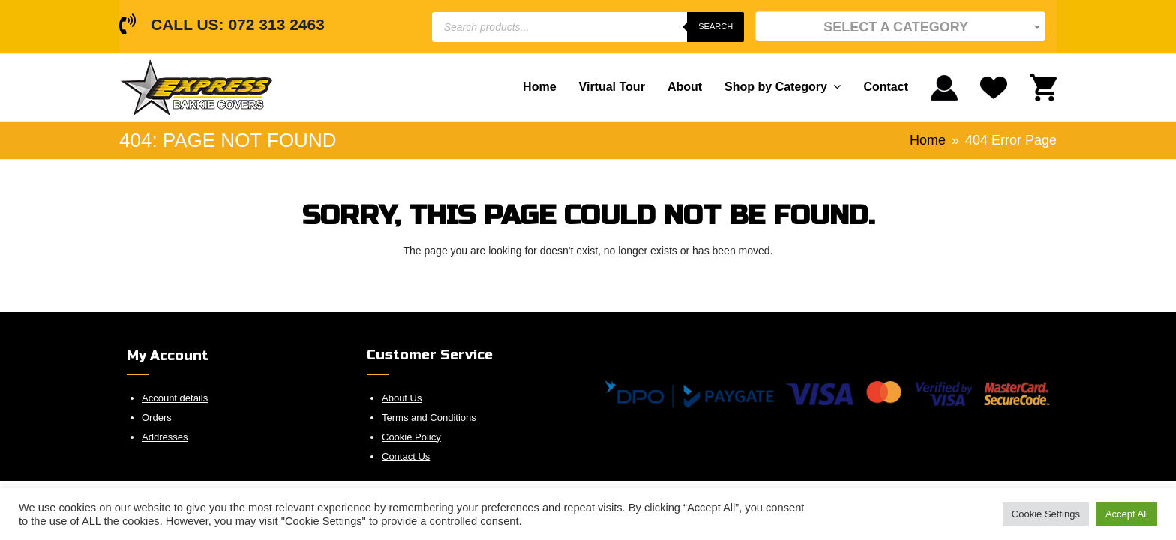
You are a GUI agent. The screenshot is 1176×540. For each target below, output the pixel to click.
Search (715, 26)
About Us (402, 398)
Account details (175, 398)
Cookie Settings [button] (1046, 514)
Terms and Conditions (429, 417)
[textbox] (900, 26)
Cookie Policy (411, 436)
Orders (157, 417)
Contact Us (406, 456)
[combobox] (900, 26)
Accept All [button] (1127, 514)
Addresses (165, 436)
